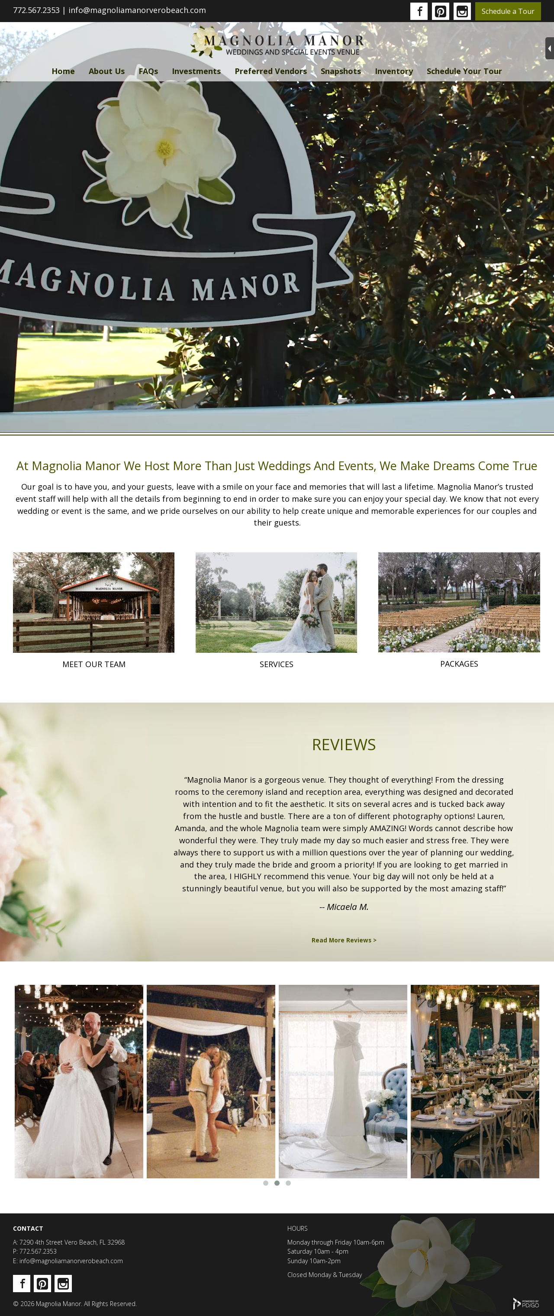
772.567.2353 (36, 10)
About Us (107, 71)
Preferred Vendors (271, 71)
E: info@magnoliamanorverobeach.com (68, 1261)
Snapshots (341, 71)
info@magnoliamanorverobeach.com (137, 10)
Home (63, 71)
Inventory (394, 71)
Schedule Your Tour (464, 71)
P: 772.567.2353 (35, 1251)
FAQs (148, 71)
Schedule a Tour (508, 11)
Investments (196, 71)
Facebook (419, 11)
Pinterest (440, 11)
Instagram (462, 11)
